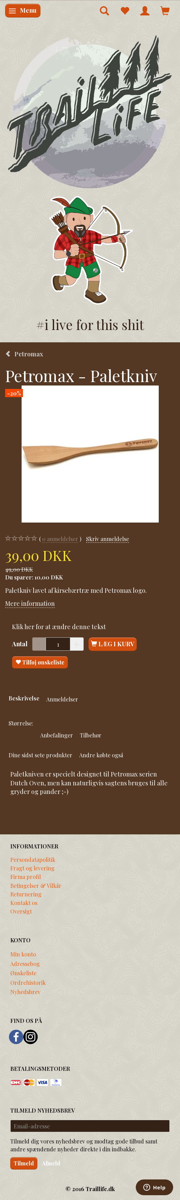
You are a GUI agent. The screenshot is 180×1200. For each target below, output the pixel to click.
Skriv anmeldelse (107, 538)
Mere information (30, 603)
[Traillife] (90, 111)
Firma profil (25, 876)
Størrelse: (21, 723)
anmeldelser (60, 539)
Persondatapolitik (32, 859)
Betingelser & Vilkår (35, 885)
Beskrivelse (24, 698)
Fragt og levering (32, 868)
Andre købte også (101, 755)
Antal (20, 644)
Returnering (25, 894)
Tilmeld (24, 1163)
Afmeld (51, 1163)
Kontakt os (23, 902)
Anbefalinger (56, 735)
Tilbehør (90, 735)
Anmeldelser (62, 699)
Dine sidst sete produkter (40, 755)
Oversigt (21, 911)
